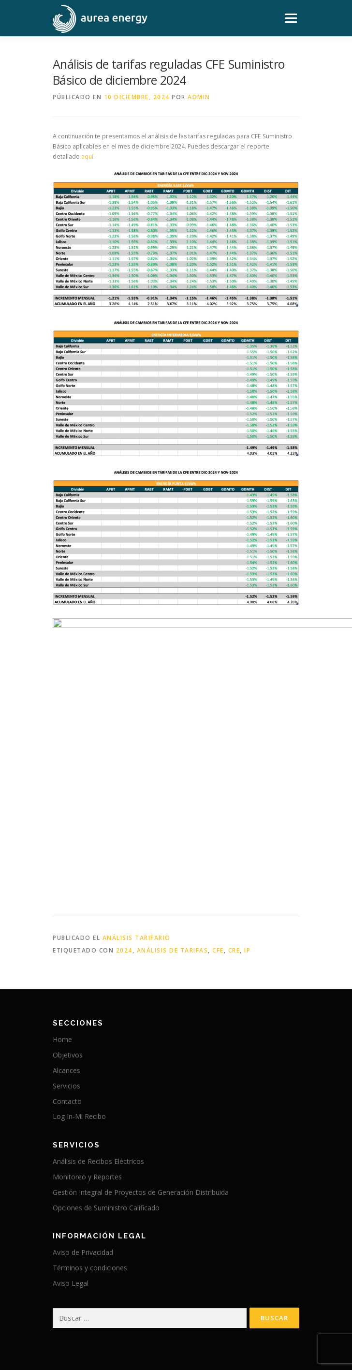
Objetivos (68, 920)
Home (62, 905)
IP (247, 816)
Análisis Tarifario (137, 804)
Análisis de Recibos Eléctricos (98, 1026)
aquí (87, 156)
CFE (218, 816)
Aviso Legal (70, 1148)
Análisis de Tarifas (172, 816)
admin (199, 97)
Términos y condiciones (90, 1133)
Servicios (66, 951)
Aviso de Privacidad (83, 1118)
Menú (290, 18)
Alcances (66, 935)
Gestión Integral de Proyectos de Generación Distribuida (141, 1057)
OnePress (200, 1347)
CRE (234, 816)
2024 (124, 816)
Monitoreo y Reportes (87, 1042)
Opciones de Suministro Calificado (106, 1073)
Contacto (67, 966)
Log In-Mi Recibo (79, 982)
